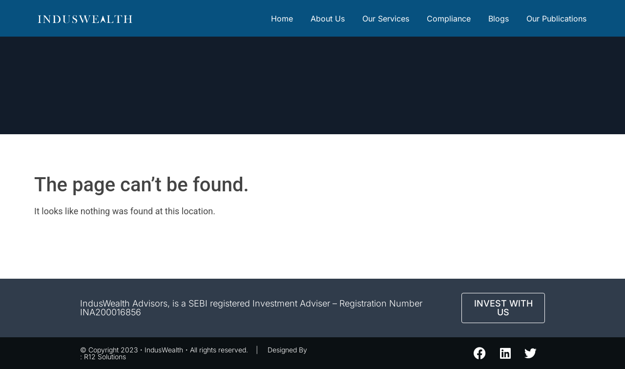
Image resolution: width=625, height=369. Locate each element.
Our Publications (556, 18)
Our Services (385, 18)
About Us (328, 18)
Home (282, 18)
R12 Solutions (105, 356)
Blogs (498, 18)
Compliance (449, 18)
